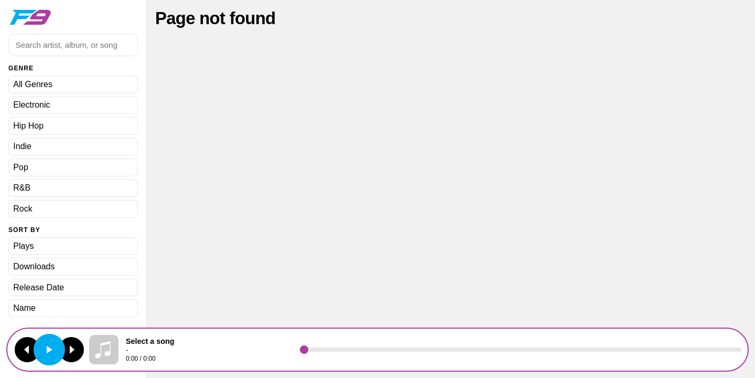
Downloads (34, 266)
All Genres (32, 84)
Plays (23, 246)
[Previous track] (27, 349)
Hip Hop (28, 125)
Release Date (38, 287)
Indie (22, 146)
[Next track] (71, 349)
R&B (21, 187)
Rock (22, 208)
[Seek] (520, 350)
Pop (20, 167)
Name (24, 307)
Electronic (31, 104)
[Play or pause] (49, 349)
